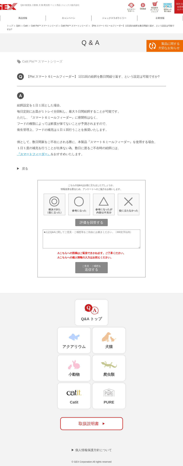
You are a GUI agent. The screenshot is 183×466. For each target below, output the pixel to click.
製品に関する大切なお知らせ (169, 46)
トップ (10, 26)
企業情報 (160, 18)
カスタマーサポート (131, 7)
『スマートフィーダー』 (34, 154)
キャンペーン (68, 18)
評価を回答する (91, 222)
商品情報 (22, 18)
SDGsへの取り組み (167, 7)
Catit (26, 26)
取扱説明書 (88, 423)
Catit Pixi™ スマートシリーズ (44, 26)
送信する (91, 268)
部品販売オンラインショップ (154, 7)
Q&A (18, 26)
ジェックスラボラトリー (114, 18)
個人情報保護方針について (93, 450)
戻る (25, 168)
